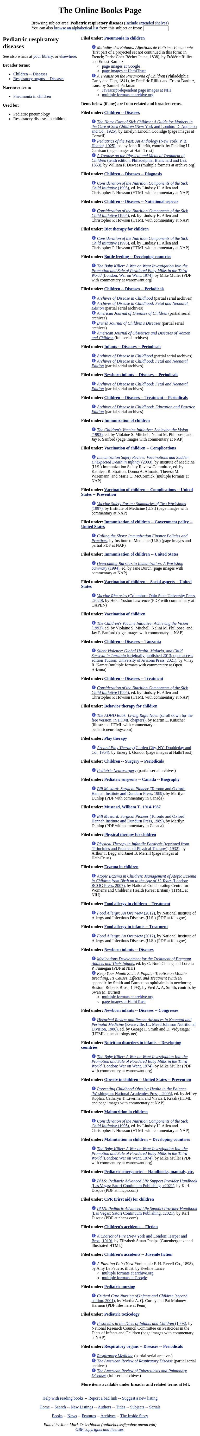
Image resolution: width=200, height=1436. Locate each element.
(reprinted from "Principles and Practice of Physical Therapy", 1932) (140, 846)
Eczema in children (121, 867)
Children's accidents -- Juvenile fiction (138, 1254)
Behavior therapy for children (130, 706)
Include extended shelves (146, 23)
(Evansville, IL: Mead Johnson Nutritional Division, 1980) (143, 1024)
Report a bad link (102, 1398)
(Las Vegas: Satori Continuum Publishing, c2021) (144, 1183)
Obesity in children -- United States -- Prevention (147, 1079)
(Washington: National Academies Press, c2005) (138, 1091)
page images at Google (121, 66)
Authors (104, 1407)
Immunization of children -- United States (141, 554)
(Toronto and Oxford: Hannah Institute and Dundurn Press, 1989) (138, 791)
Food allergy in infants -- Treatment (136, 926)
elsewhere (67, 56)
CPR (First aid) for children (129, 1199)
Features (89, 1416)
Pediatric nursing (119, 1286)
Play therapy (115, 738)
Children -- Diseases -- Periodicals (134, 289)
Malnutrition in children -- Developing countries (147, 1139)
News (72, 1416)
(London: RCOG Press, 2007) (143, 881)
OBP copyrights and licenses (99, 1429)
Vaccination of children (124, 614)
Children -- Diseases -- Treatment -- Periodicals (146, 397)
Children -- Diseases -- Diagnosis (133, 174)
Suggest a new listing (140, 1398)
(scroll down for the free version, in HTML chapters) (141, 717)
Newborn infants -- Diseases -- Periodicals (141, 374)
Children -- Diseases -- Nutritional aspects (141, 201)
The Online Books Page (99, 10)
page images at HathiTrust (124, 71)
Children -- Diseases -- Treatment (133, 678)
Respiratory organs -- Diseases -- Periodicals (143, 1346)
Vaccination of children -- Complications (140, 448)
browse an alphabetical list (76, 28)
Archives (108, 1416)
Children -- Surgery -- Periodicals (134, 761)
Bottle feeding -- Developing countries (137, 256)
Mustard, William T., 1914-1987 (132, 807)
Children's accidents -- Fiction (131, 1227)
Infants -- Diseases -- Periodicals (132, 346)
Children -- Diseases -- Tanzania (132, 641)
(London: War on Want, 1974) (139, 271)
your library (43, 56)
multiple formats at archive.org (127, 95)
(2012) (126, 913)
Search (60, 1407)
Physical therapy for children (130, 834)
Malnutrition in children (126, 1112)
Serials (155, 1407)
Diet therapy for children (126, 229)
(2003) (139, 459)
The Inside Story (134, 1416)
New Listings (82, 1407)
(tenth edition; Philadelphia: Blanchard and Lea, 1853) (139, 160)
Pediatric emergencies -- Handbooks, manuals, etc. (149, 1171)
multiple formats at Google (124, 1278)
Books (57, 1416)
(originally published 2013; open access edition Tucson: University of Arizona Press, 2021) (142, 655)
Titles (120, 1407)
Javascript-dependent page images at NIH (136, 90)
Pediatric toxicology (122, 1314)
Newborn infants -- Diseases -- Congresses (141, 1010)
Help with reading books (63, 1398)
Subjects (137, 1407)
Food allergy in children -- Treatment (137, 903)
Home (45, 1407)
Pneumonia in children (32, 96)
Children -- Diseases (30, 74)
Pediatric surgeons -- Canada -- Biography (141, 779)
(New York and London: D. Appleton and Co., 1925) (144, 126)
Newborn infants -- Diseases (129, 949)
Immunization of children (127, 420)
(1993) (141, 1323)
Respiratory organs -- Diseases (38, 78)
